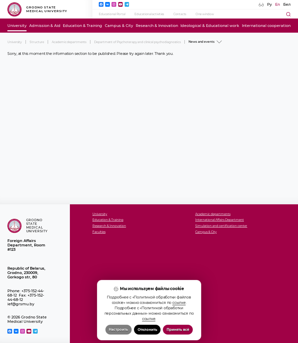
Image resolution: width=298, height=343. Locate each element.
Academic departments (69, 42)
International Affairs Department (219, 219)
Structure (37, 42)
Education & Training (82, 26)
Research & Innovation (157, 26)
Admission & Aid (44, 26)
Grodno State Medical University (37, 9)
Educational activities (149, 14)
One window (205, 14)
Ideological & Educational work (209, 26)
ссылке (179, 326)
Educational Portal (112, 14)
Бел (287, 4)
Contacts (179, 14)
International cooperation (266, 26)
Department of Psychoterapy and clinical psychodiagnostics (137, 42)
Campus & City (119, 26)
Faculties (98, 232)
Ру (269, 4)
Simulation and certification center (221, 226)
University (17, 26)
